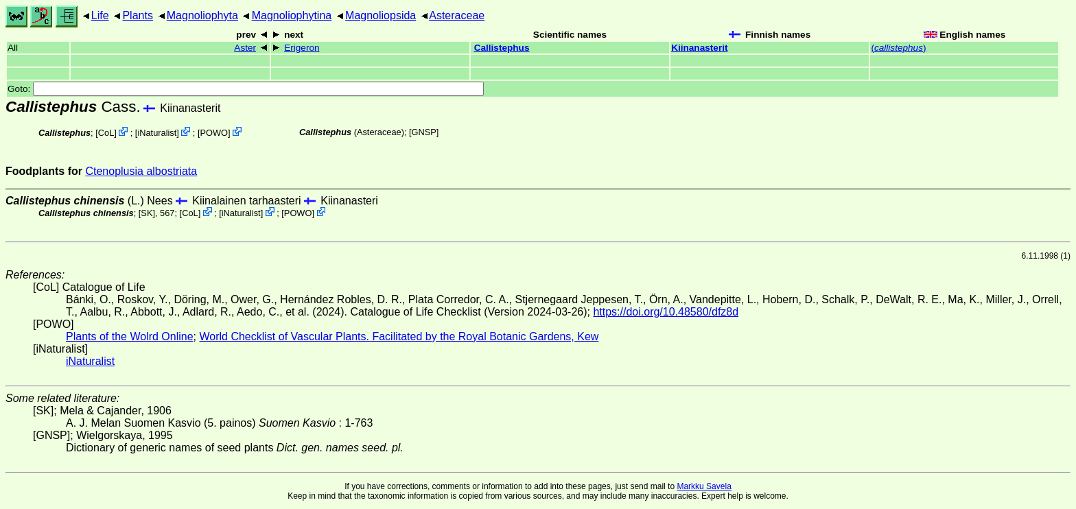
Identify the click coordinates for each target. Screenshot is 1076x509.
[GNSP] (423, 132)
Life (100, 15)
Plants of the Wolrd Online (130, 336)
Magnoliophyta (202, 15)
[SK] (147, 213)
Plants (137, 15)
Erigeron (301, 48)
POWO (214, 133)
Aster (245, 48)
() (898, 48)
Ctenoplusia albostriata (141, 171)
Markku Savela (704, 486)
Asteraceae (456, 15)
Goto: (246, 89)
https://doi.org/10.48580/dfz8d (665, 312)
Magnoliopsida (380, 15)
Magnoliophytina (292, 15)
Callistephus (502, 48)
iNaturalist (156, 133)
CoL (106, 133)
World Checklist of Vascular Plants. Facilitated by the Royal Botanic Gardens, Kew (398, 336)
